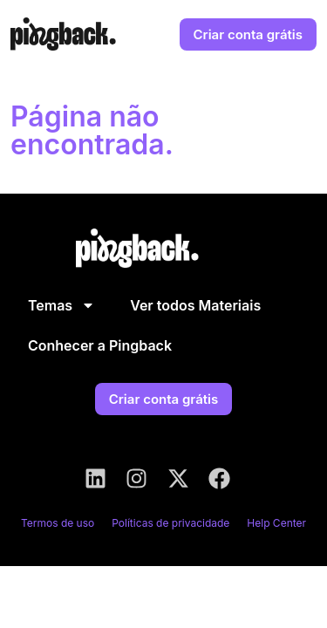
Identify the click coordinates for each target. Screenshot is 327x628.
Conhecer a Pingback (100, 345)
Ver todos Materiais (195, 305)
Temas (61, 305)
